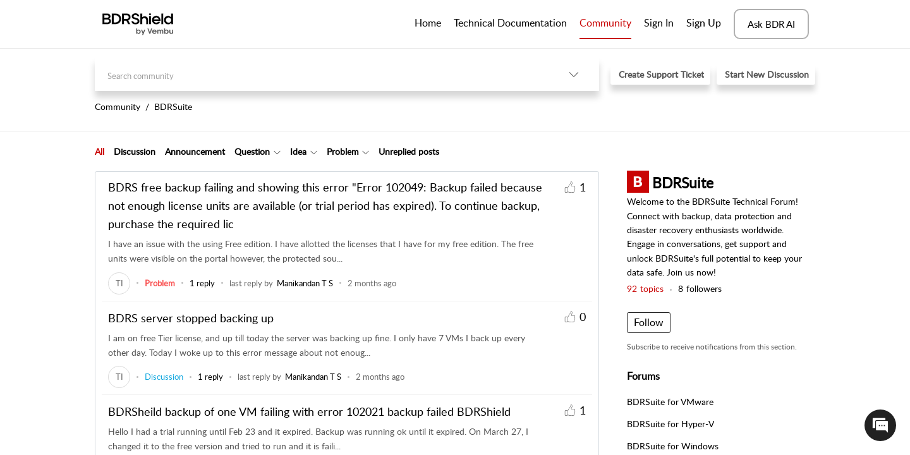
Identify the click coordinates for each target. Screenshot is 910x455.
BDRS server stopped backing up (191, 317)
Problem (343, 151)
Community (605, 23)
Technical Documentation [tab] (510, 23)
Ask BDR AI (771, 24)
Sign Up (703, 23)
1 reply (202, 283)
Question (252, 151)
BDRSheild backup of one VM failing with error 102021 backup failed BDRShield (309, 411)
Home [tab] (428, 23)
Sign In (659, 23)
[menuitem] (659, 24)
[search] (322, 74)
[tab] (99, 151)
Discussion (134, 151)
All (99, 151)
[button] (574, 74)
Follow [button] (649, 322)
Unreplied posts (409, 151)
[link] (119, 283)
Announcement (195, 151)
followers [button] (700, 288)
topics (645, 288)
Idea (298, 151)
